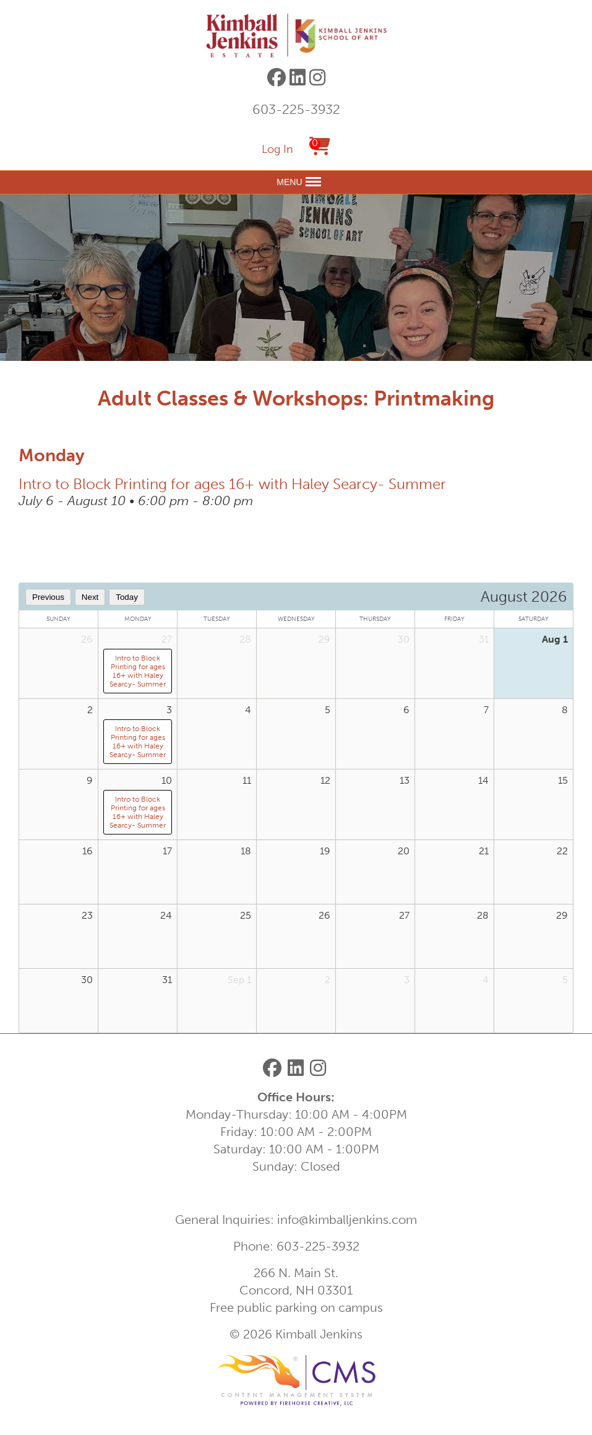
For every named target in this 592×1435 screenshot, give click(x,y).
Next (90, 597)
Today (127, 597)
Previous (48, 597)
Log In (277, 149)
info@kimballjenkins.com (347, 1219)
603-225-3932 (296, 109)
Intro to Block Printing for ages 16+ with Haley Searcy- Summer (232, 484)
